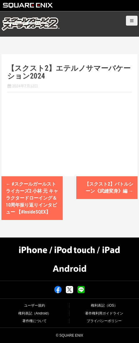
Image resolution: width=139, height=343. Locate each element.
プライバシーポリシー (104, 321)
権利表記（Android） (34, 313)
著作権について (34, 321)
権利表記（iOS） (104, 305)
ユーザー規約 (34, 305)
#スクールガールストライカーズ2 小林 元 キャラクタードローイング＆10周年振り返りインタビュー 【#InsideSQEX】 (32, 198)
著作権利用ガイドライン (104, 313)
